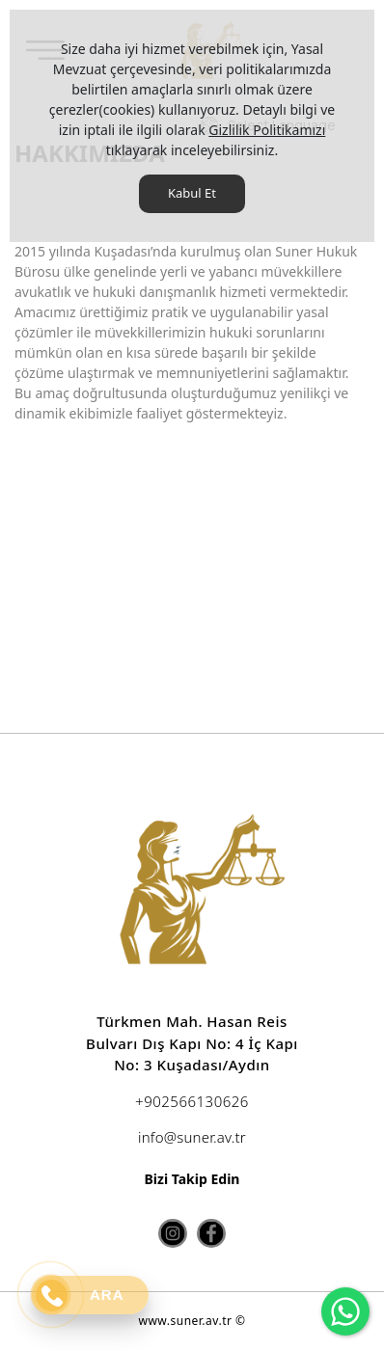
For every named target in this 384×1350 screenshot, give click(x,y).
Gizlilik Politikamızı (266, 130)
